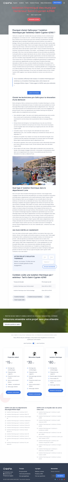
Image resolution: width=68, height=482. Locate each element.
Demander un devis (34, 19)
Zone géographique (24, 476)
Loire (48, 296)
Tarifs (26, 3)
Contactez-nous (8, 472)
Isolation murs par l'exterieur (35, 296)
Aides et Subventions (46, 3)
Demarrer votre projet (13, 392)
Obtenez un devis (39, 471)
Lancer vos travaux (34, 93)
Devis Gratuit (57, 2)
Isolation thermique (19, 296)
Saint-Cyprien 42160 (19, 299)
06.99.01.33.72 (7, 474)
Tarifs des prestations (24, 473)
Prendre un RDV (39, 473)
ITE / (28, 15)
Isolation (21, 3)
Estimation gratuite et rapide (12, 324)
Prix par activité (23, 471)
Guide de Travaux (34, 3)
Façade (15, 3)
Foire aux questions (40, 476)
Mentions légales (8, 476)
